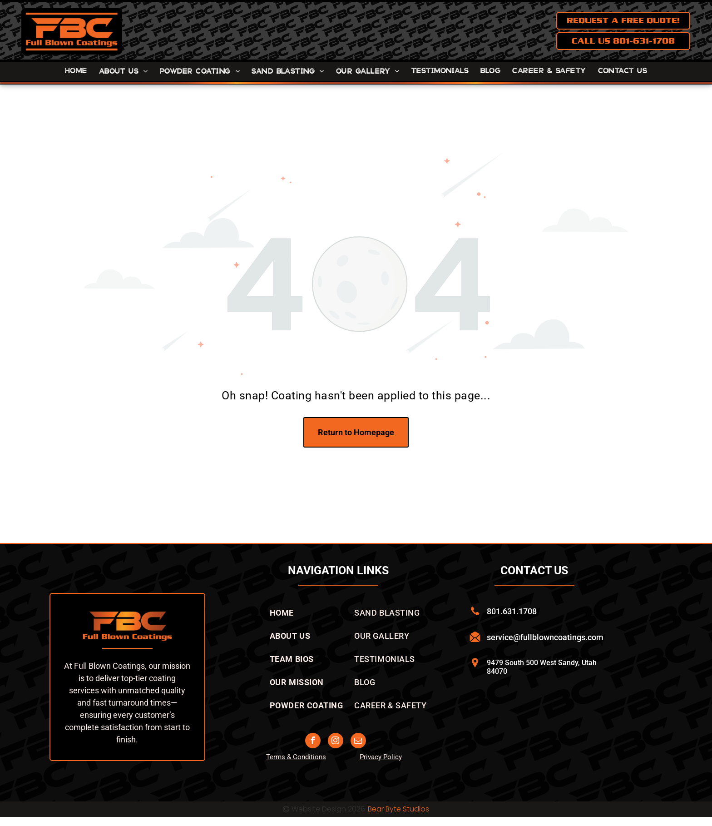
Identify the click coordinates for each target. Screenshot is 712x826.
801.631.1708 (512, 611)
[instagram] (335, 742)
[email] (358, 742)
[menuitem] (76, 71)
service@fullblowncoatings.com (545, 637)
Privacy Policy (381, 757)
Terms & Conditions (296, 757)
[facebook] (313, 742)
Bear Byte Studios (398, 809)
